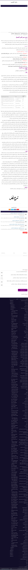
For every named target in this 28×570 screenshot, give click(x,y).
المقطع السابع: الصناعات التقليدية (24, 380)
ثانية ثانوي (26, 409)
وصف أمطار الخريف (13, 333)
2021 (11, 553)
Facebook (15, 209)
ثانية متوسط (26, 412)
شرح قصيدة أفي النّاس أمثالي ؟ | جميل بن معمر (21, 271)
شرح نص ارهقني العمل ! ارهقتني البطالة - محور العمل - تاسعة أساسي (19, 284)
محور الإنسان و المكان (25, 512)
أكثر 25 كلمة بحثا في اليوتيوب (24, 300)
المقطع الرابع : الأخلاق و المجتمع (24, 375)
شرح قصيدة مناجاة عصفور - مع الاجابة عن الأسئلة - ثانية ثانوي (16, 224)
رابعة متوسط (26, 421)
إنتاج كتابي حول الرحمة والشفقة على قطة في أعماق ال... (14, 415)
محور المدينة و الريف (25, 534)
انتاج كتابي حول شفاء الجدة (14, 362)
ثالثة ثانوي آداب (26, 401)
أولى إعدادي (26, 303)
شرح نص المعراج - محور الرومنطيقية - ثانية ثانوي (18, 220)
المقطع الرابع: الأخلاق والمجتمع (24, 377)
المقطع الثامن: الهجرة (25, 358)
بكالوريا (27, 392)
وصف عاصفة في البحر (13, 444)
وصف (27, 565)
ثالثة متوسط (26, 404)
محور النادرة (26, 539)
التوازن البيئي (26, 320)
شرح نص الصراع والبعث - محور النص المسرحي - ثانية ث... (14, 348)
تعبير (27, 395)
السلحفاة (27, 328)
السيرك (27, 329)
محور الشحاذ (26, 521)
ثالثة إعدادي (26, 398)
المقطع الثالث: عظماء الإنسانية (24, 354)
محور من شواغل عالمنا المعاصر (24, 559)
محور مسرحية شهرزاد (25, 554)
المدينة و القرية (26, 340)
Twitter (12, 209)
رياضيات (27, 424)
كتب (27, 506)
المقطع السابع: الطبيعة (25, 383)
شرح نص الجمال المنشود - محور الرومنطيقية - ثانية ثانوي (17, 213)
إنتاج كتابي (26, 311)
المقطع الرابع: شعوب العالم (24, 378)
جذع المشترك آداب (25, 415)
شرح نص (27, 427)
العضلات (27, 334)
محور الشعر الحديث (25, 524)
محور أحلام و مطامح (25, 509)
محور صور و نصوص (25, 545)
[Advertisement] (14, 13)
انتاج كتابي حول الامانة (13, 319)
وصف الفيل (12, 366)
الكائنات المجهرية (26, 337)
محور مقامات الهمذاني (25, 557)
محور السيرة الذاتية (25, 518)
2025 (12, 302)
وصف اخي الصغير (13, 470)
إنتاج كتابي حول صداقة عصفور (14, 410)
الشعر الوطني (26, 332)
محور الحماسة (26, 515)
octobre (13, 306)
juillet (12, 547)
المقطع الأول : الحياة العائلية (24, 343)
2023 (12, 550)
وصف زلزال (12, 318)
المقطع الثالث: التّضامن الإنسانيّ (24, 352)
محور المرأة (26, 536)
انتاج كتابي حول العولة (13, 430)
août (12, 309)
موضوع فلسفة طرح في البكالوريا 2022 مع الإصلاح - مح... (14, 508)
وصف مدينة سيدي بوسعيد (14, 338)
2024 (12, 303)
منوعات (27, 562)
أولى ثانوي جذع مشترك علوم (24, 308)
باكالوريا (27, 389)
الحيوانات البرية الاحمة (25, 323)
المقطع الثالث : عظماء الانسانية (24, 349)
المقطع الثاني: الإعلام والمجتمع (24, 363)
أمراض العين (26, 302)
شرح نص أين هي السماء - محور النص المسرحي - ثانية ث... (14, 376)
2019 (12, 556)
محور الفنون (26, 533)
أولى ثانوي (26, 305)
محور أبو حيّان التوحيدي (25, 507)
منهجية (27, 560)
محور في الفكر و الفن (25, 548)
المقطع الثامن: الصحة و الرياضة (24, 355)
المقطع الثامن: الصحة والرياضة (24, 357)
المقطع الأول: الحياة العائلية (24, 346)
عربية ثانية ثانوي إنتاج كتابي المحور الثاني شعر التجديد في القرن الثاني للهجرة (24, 464)
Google (18, 209)
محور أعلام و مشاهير (25, 510)
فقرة (27, 504)
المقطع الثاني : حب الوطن (25, 360)
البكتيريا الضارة (26, 314)
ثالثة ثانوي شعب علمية (25, 403)
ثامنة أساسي (26, 406)
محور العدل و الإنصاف (25, 527)
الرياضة (27, 326)
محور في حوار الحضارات (25, 551)
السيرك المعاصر (26, 331)
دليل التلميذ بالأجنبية (22, 290)
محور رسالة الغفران (25, 542)
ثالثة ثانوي (26, 400)
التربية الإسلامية (26, 317)
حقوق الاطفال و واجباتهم (25, 418)
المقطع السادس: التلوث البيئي (24, 386)
